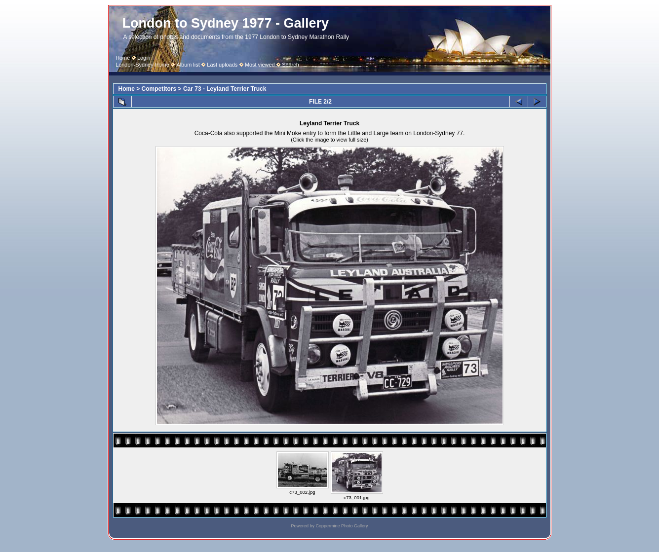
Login (144, 58)
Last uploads (222, 65)
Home (123, 58)
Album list (187, 65)
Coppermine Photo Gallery (341, 525)
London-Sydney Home (142, 65)
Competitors (159, 88)
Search (290, 65)
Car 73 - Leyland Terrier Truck (225, 88)
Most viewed (260, 65)
